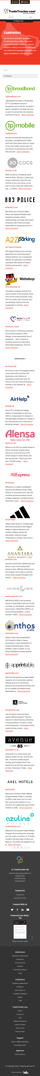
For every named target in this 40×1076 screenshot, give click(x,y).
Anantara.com (11, 559)
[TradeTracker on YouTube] (28, 909)
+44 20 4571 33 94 (20, 898)
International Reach (20, 970)
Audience (20, 966)
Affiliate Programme (20, 1021)
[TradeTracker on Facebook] (17, 909)
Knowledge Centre (20, 1045)
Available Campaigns (20, 994)
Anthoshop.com (11, 633)
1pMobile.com (11, 133)
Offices (20, 1011)
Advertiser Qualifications (20, 956)
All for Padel (10, 520)
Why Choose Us (20, 963)
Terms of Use (20, 1028)
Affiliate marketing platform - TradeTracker (20, 11)
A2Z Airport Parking (13, 247)
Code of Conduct (20, 1024)
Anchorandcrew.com (13, 596)
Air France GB (10, 366)
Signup (20, 997)
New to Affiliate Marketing (20, 1042)
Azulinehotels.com (12, 826)
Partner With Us (20, 1054)
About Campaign (27, 115)
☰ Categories (8, 76)
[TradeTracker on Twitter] (12, 909)
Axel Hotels (10, 789)
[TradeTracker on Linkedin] (22, 909)
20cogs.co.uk (11, 170)
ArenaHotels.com (12, 710)
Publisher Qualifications (20, 983)
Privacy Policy (20, 1031)
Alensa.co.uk (10, 443)
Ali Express (9, 483)
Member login (19, 21)
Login (20, 973)
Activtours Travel (12, 327)
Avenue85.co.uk (11, 750)
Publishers (20, 987)
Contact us (20, 1014)
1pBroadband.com (13, 96)
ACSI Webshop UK (12, 287)
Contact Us (20, 895)
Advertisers (20, 959)
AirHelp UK (9, 406)
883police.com (11, 207)
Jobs (20, 1018)
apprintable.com (12, 673)
